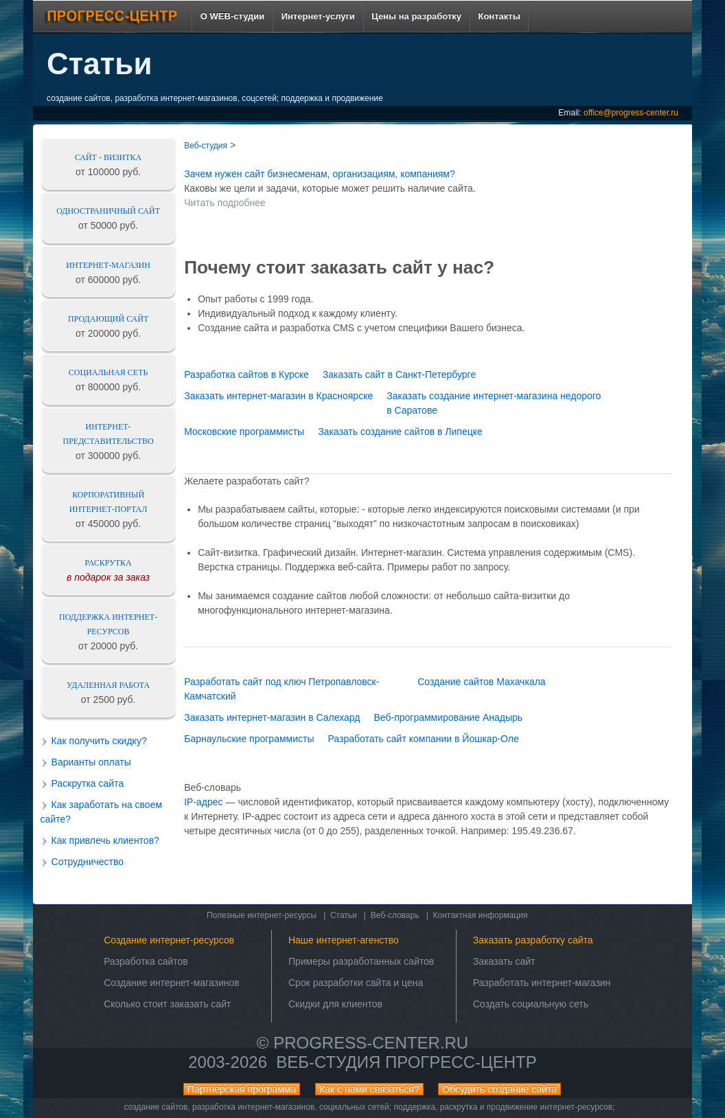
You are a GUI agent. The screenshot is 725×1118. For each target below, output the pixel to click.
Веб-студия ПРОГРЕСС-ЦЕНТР (406, 1062)
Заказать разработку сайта (533, 940)
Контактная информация (480, 915)
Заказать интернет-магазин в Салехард (272, 717)
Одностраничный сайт (108, 211)
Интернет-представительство (108, 434)
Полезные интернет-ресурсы (262, 915)
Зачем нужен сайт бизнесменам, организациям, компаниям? (319, 173)
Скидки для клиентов (335, 1003)
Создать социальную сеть (530, 1003)
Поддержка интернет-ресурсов (108, 624)
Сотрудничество (87, 861)
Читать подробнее (225, 202)
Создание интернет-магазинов (172, 982)
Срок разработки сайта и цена (355, 982)
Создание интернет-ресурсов (169, 940)
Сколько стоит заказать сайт (167, 1003)
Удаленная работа (108, 685)
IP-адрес (203, 801)
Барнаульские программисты (249, 738)
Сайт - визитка (108, 157)
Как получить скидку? (99, 740)
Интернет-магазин (108, 265)
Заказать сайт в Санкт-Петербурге (399, 374)
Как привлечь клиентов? (105, 840)
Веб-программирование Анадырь (447, 717)
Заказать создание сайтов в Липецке (400, 431)
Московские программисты (244, 431)
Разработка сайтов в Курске (246, 374)
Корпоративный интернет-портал (108, 502)
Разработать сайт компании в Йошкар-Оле (422, 738)
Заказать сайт (504, 961)
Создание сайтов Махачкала (481, 681)
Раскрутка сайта (87, 783)
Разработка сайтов (146, 961)
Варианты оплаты (91, 762)
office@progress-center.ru (631, 113)
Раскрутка (108, 563)
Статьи (343, 915)
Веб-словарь (395, 915)
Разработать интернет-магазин (542, 982)
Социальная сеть (108, 372)
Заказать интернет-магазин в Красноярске (278, 395)
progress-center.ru (370, 1042)
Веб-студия (205, 145)
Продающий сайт (108, 319)
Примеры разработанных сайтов (361, 961)
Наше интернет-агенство (343, 940)
